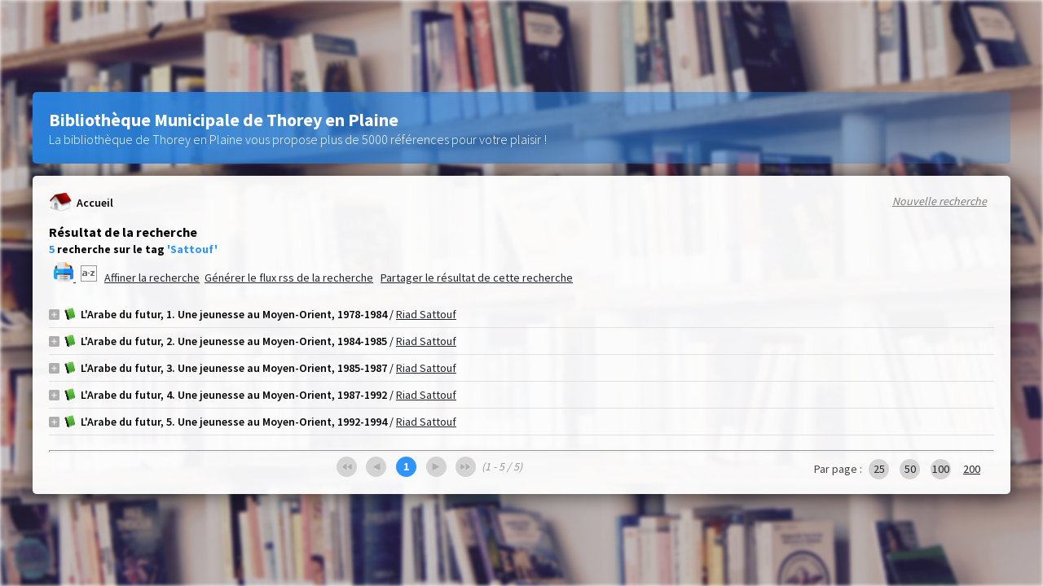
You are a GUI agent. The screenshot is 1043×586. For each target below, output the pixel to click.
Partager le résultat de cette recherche (477, 277)
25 (879, 468)
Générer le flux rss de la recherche (289, 277)
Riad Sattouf (426, 314)
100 (940, 468)
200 (971, 468)
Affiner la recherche (152, 277)
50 (910, 468)
